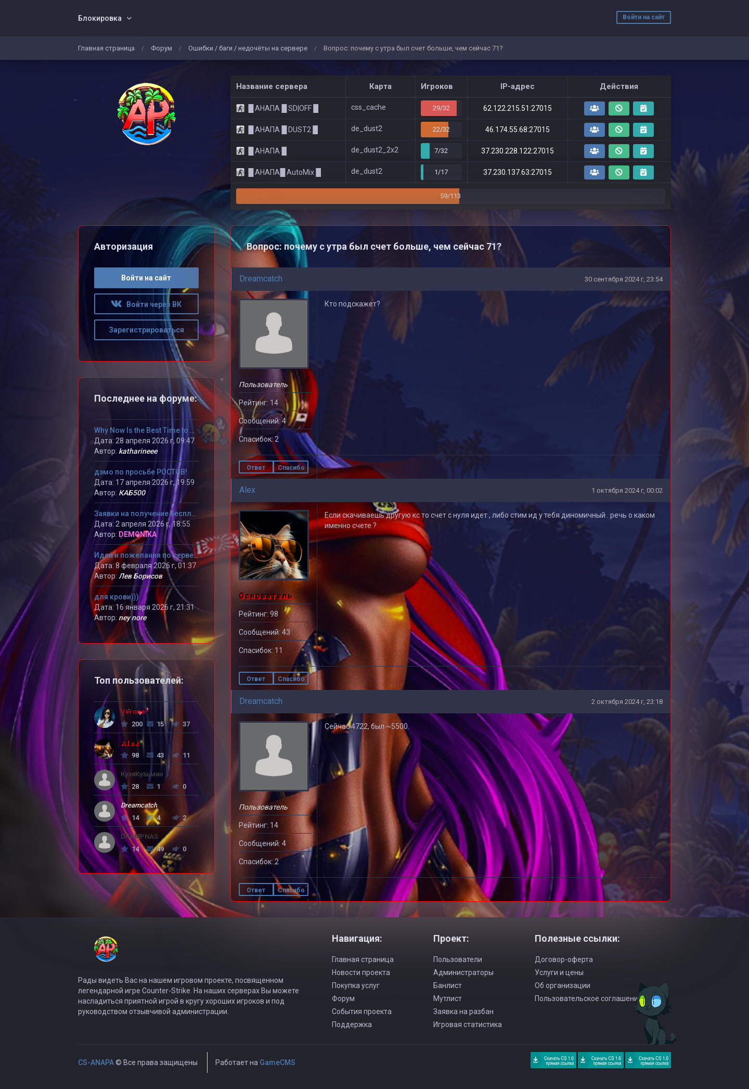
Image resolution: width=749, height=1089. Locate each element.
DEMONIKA (138, 534)
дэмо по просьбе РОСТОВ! (140, 472)
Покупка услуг (356, 985)
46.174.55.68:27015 (517, 129)
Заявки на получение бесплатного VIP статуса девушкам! (196, 513)
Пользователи (457, 959)
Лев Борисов (140, 576)
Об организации (562, 985)
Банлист (447, 985)
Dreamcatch (260, 279)
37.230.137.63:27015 (517, 172)
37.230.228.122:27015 (517, 151)
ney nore (132, 617)
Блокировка (100, 18)
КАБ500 (132, 493)
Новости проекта (361, 972)
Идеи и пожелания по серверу (147, 555)
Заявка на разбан (463, 1011)
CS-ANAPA (96, 1062)
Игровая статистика (467, 1024)
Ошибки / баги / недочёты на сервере (247, 48)
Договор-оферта (564, 959)
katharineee (138, 451)
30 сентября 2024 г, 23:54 (624, 279)
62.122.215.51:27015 (517, 108)
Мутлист (447, 998)
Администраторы (463, 972)
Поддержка (352, 1024)
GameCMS (277, 1062)
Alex (247, 490)
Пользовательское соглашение (588, 998)
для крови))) (116, 597)
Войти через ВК (146, 304)
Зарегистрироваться (146, 330)
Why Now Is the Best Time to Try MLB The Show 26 (177, 430)
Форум (161, 48)
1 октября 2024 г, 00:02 (627, 490)
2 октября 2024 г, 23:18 (627, 702)
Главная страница (106, 48)
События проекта (362, 1011)
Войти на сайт (644, 17)
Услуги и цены (559, 972)
